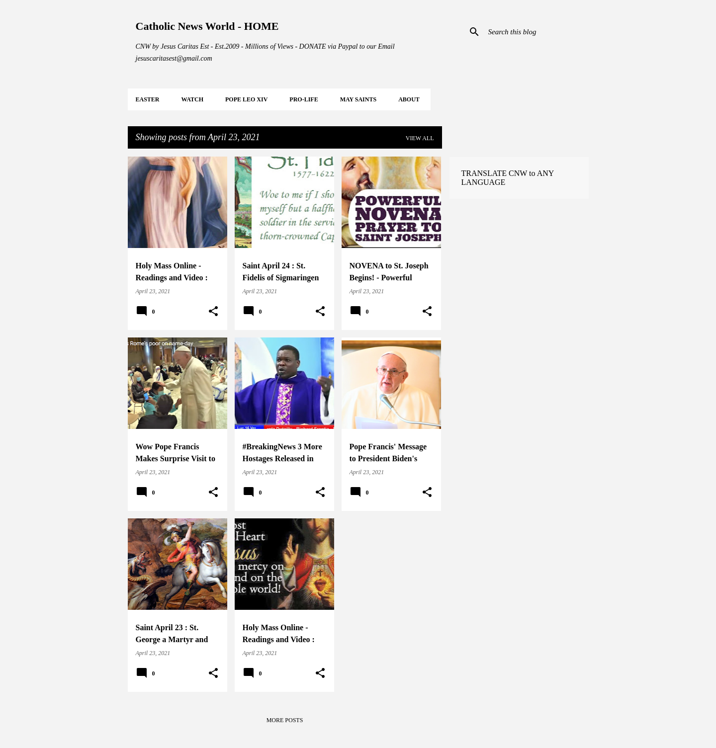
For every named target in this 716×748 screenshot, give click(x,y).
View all (420, 138)
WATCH (192, 99)
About (409, 99)
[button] (213, 311)
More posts (285, 720)
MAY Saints (358, 99)
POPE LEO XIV (246, 99)
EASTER (148, 99)
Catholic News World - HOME (207, 26)
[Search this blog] (536, 32)
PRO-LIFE (303, 99)
